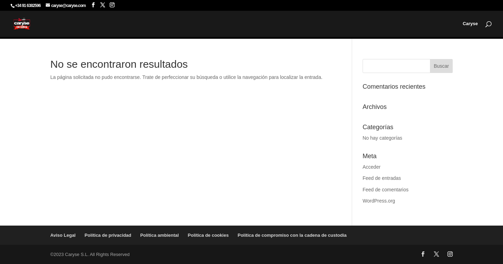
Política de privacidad (108, 235)
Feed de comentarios (386, 189)
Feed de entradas (382, 178)
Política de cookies (208, 235)
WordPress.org (379, 201)
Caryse (470, 23)
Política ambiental (159, 235)
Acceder (371, 167)
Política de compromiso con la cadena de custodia (292, 235)
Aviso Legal (62, 235)
